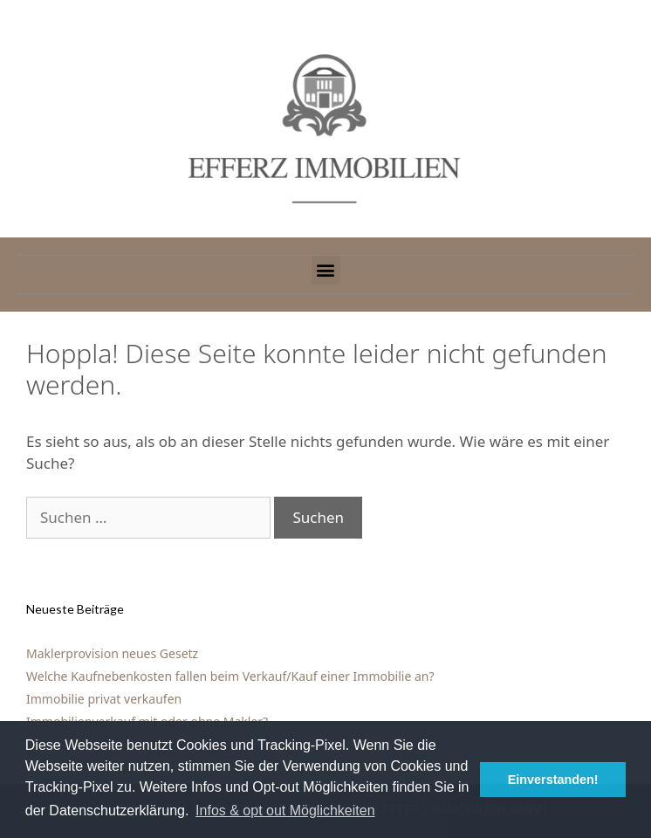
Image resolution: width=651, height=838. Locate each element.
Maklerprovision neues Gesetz (112, 653)
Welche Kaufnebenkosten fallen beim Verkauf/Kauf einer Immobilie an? (230, 676)
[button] (326, 270)
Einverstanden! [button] (553, 779)
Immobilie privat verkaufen (104, 698)
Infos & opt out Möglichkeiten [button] (284, 810)
